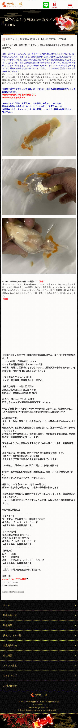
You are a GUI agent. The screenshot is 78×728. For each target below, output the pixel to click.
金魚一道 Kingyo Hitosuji (39, 695)
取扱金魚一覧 (39, 615)
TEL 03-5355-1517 (39, 704)
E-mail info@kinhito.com (39, 707)
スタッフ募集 (39, 665)
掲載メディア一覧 (39, 635)
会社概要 (39, 655)
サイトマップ (39, 675)
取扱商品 (39, 625)
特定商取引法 (39, 645)
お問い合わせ (39, 685)
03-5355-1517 (54, 4)
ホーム (39, 605)
